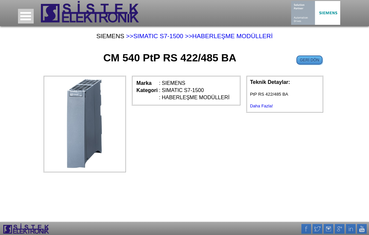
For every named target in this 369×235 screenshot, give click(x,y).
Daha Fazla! (261, 105)
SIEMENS (110, 36)
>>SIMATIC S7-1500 (154, 36)
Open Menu (26, 16)
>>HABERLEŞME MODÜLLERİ (228, 36)
